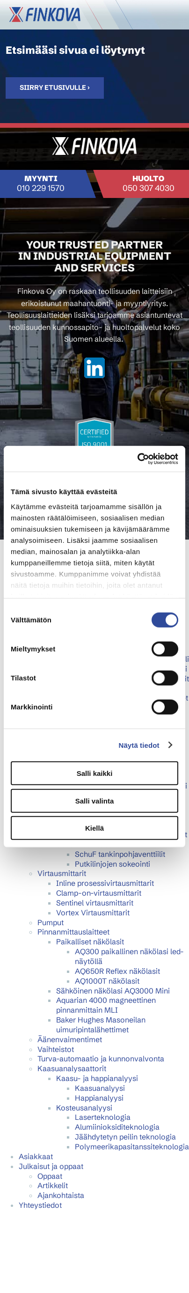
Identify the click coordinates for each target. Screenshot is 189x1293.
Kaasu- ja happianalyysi (97, 1078)
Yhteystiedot (40, 1205)
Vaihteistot (55, 1049)
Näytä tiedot (139, 745)
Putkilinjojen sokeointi (112, 864)
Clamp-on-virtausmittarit (98, 893)
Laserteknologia (103, 1117)
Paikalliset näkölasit (90, 941)
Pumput (50, 922)
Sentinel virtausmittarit (94, 902)
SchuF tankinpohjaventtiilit (120, 854)
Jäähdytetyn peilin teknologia (125, 1136)
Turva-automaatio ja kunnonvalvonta (100, 1058)
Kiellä (94, 828)
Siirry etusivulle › (55, 87)
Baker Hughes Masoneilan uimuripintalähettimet (100, 1024)
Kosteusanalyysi (84, 1107)
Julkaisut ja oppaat (51, 1166)
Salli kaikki (95, 773)
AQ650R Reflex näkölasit (117, 971)
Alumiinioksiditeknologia (117, 1127)
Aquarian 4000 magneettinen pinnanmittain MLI (106, 1005)
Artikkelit (52, 1185)
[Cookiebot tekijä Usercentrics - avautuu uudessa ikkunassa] (137, 459)
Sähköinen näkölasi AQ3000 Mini (113, 990)
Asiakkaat (36, 1156)
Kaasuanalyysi (100, 1088)
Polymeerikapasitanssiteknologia (132, 1146)
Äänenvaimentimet (69, 1039)
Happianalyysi (99, 1098)
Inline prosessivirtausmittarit (105, 883)
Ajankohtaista (60, 1195)
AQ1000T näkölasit (107, 981)
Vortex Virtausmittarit (93, 912)
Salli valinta (94, 800)
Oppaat (49, 1176)
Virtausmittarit (61, 873)
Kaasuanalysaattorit (71, 1068)
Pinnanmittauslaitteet (73, 931)
